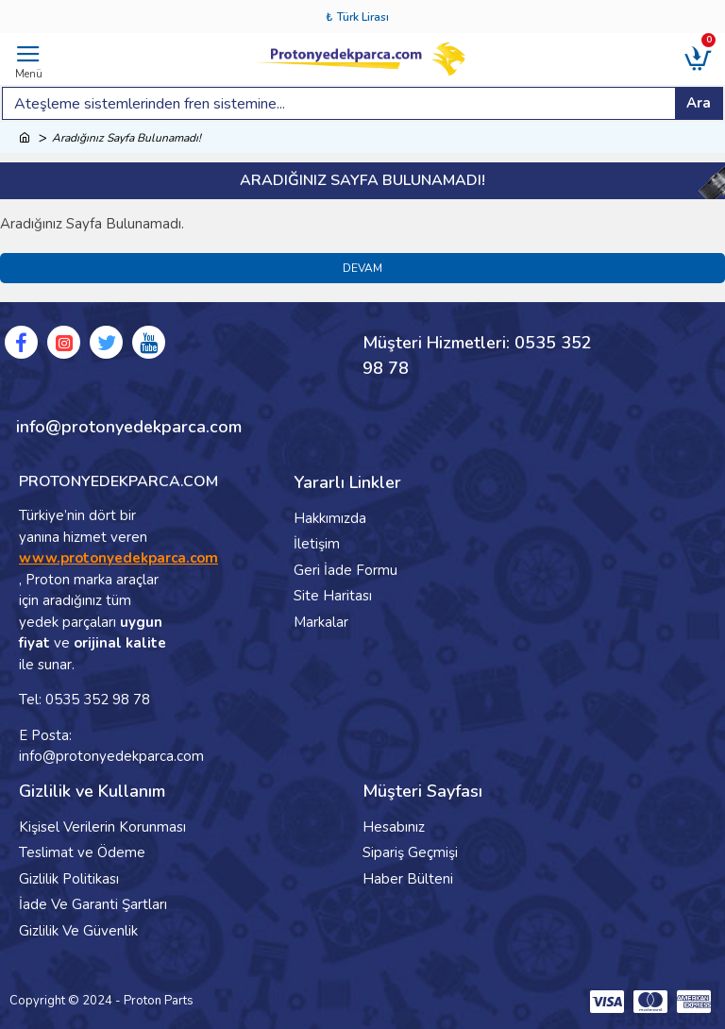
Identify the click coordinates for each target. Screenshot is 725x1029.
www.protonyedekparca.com (118, 557)
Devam (362, 268)
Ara (698, 102)
